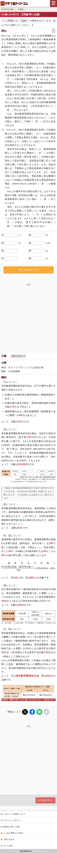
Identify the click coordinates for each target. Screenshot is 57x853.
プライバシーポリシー (12, 820)
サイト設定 (8, 846)
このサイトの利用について (14, 814)
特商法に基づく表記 (11, 827)
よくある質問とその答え (13, 833)
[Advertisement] (28, 755)
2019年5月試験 (7, 9)
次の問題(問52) (44, 800)
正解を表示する (18, 356)
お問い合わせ (8, 839)
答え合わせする (28, 269)
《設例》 (24, 21)
